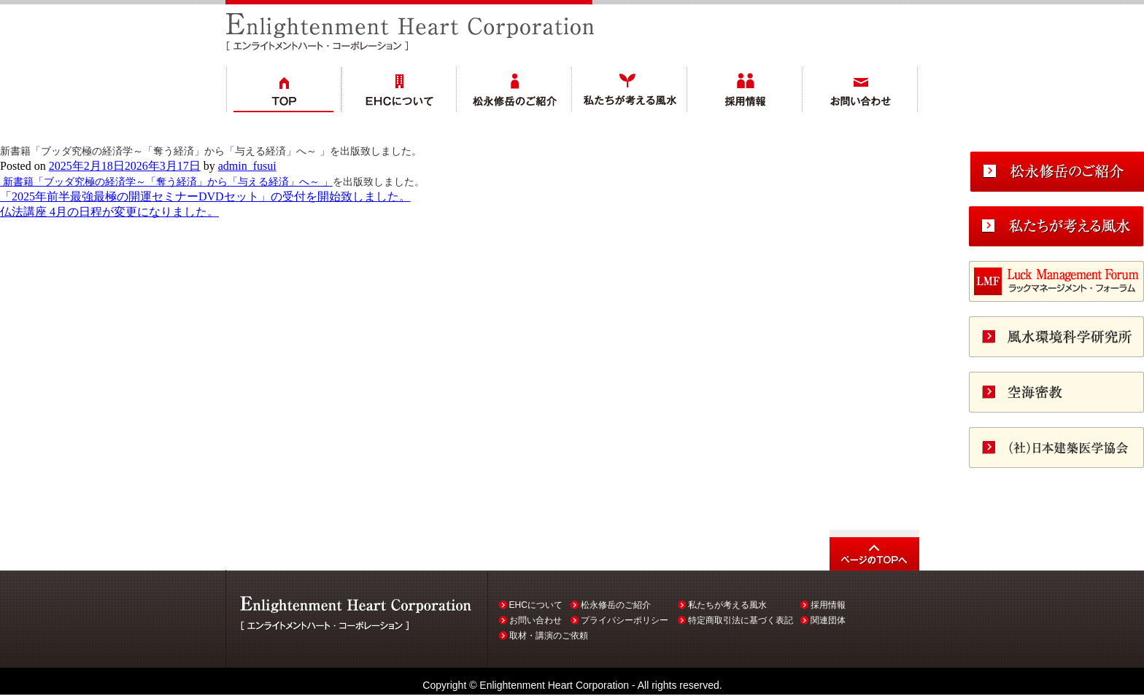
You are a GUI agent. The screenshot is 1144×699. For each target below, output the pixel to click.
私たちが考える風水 (727, 605)
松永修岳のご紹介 (616, 605)
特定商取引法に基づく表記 (740, 620)
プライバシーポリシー (624, 620)
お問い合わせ (535, 620)
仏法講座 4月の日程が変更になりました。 (109, 212)
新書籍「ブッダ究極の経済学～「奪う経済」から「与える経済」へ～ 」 (166, 181)
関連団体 (828, 620)
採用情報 (828, 605)
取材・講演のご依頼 (548, 635)
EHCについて (536, 605)
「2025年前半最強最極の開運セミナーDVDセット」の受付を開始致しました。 (205, 196)
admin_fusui (247, 166)
